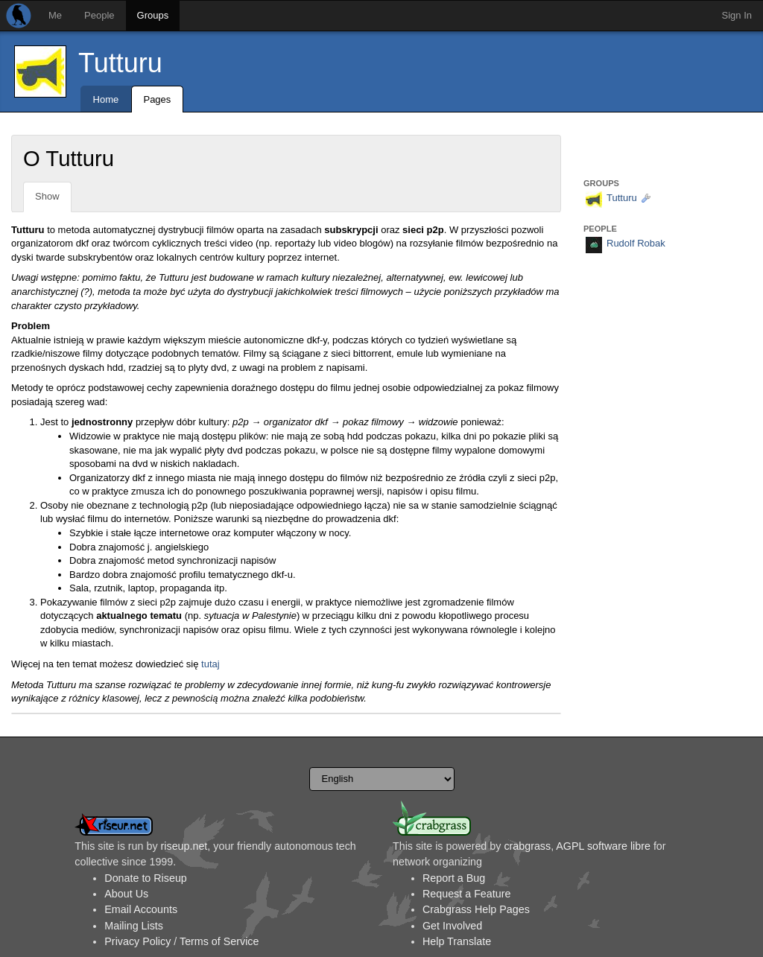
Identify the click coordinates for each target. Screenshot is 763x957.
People (99, 15)
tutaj (210, 664)
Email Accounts (140, 909)
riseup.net (184, 846)
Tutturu (120, 63)
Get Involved (452, 926)
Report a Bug (453, 878)
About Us (126, 894)
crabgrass (527, 846)
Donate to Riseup (145, 878)
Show (47, 196)
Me (55, 15)
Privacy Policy (137, 941)
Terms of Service (219, 941)
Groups (153, 15)
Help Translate (456, 941)
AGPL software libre (603, 846)
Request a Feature (466, 894)
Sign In (737, 15)
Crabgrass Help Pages (476, 909)
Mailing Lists (133, 926)
